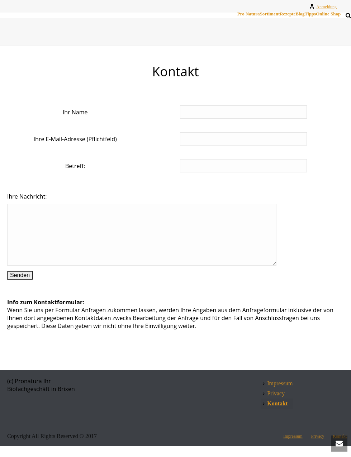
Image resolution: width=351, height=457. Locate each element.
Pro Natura (248, 14)
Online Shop (328, 14)
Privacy (274, 404)
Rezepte (287, 14)
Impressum (278, 394)
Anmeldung (323, 6)
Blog (299, 14)
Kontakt (275, 414)
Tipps (310, 14)
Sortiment (270, 14)
